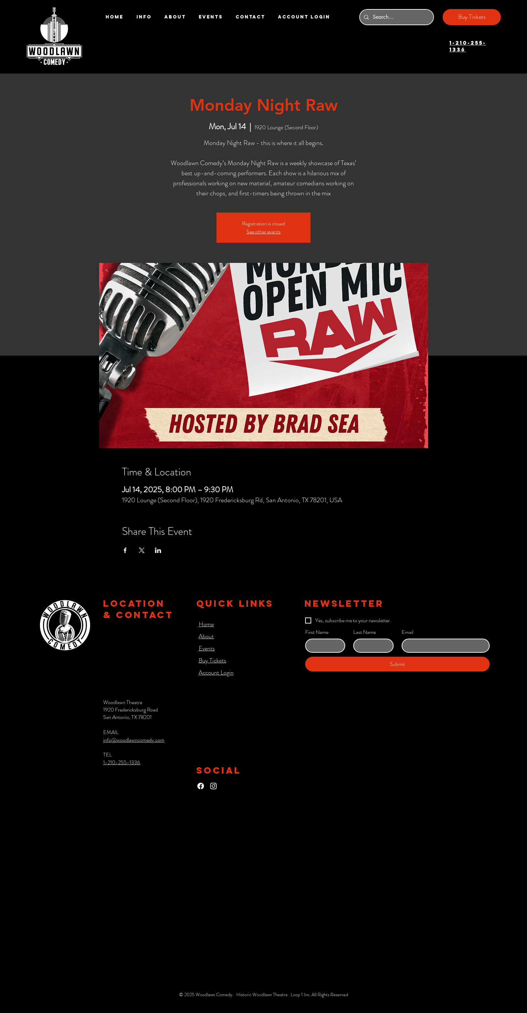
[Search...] (396, 17)
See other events (263, 231)
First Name (316, 632)
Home (206, 624)
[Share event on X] (141, 550)
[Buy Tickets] (472, 17)
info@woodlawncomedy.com (133, 740)
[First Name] (323, 645)
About (206, 636)
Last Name (364, 632)
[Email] (443, 645)
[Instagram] (213, 786)
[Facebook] (200, 786)
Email (407, 632)
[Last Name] (371, 645)
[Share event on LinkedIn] (158, 550)
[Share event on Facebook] (125, 550)
